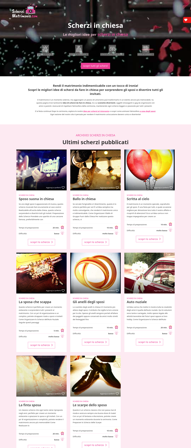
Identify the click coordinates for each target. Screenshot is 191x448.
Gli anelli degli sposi (88, 304)
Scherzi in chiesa (26, 198)
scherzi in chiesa (114, 34)
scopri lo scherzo (41, 244)
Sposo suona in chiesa (36, 201)
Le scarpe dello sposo (90, 407)
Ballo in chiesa (84, 201)
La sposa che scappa (35, 304)
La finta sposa (30, 407)
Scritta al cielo (138, 201)
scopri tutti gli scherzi (95, 68)
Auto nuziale (137, 304)
